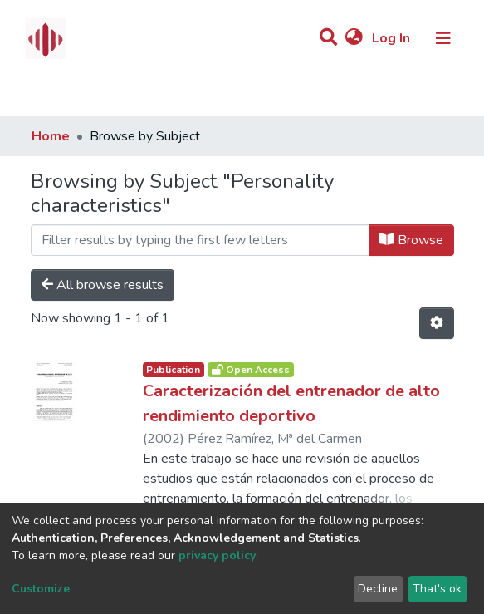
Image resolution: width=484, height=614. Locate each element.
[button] (354, 38)
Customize (41, 589)
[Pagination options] (436, 323)
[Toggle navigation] (443, 38)
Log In (392, 38)
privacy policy (217, 555)
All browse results (103, 285)
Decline (378, 589)
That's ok (437, 589)
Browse (411, 240)
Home (51, 136)
